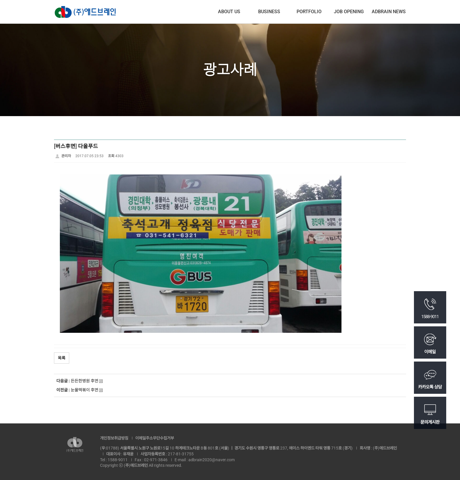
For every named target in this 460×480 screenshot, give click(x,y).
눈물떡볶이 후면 (84, 390)
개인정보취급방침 (114, 438)
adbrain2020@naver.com (211, 459)
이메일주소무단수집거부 (154, 438)
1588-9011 (118, 459)
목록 (61, 358)
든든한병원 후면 (84, 381)
